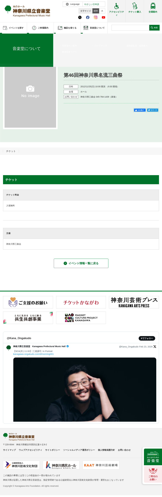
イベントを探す (19, 37)
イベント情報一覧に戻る (81, 263)
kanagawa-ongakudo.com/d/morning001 (33, 354)
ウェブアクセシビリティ (30, 450)
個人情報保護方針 (106, 450)
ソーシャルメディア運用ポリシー (79, 450)
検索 (156, 27)
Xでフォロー (147, 338)
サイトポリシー (52, 450)
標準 (96, 11)
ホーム (7, 37)
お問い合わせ (124, 450)
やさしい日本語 (91, 4)
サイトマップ (9, 450)
